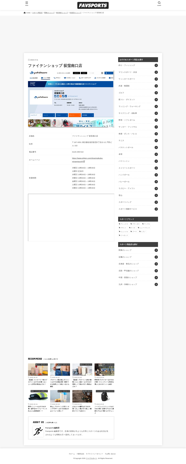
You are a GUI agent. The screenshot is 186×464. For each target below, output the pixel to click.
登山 (120, 195)
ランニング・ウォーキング (129, 106)
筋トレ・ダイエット (127, 99)
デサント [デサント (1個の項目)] (124, 228)
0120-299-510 (78, 152)
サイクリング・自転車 (128, 113)
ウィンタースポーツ (127, 79)
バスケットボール (126, 147)
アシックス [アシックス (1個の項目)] (124, 224)
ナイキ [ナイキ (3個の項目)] (133, 228)
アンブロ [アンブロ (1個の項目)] (147, 224)
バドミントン (124, 161)
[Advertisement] (93, 33)
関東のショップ (125, 250)
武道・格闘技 (124, 86)
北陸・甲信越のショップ (129, 271)
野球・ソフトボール (127, 120)
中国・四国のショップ (128, 277)
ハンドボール (124, 175)
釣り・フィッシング (127, 65)
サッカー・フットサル (128, 127)
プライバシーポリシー (95, 454)
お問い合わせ (111, 454)
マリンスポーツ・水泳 (128, 72)
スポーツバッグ (125, 202)
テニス (121, 140)
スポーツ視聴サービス (128, 209)
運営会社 (81, 454)
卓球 (120, 154)
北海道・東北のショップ (129, 264)
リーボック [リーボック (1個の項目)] (124, 235)
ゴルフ (121, 93)
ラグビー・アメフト (127, 188)
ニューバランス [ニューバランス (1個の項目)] (145, 228)
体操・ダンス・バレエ (128, 134)
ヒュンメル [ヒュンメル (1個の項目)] (124, 231)
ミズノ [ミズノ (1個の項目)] (143, 231)
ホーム (72, 454)
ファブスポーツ (91, 458)
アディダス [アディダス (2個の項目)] (136, 224)
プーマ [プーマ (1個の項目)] (134, 231)
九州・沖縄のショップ (128, 284)
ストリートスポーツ (127, 168)
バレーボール (124, 182)
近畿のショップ (125, 257)
